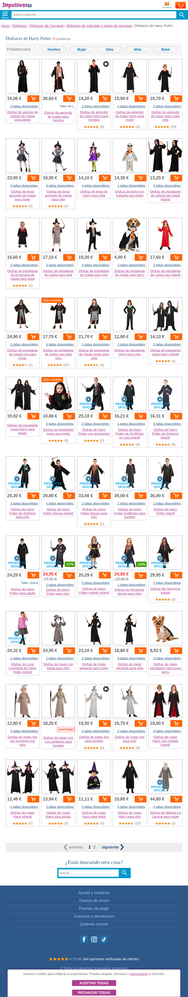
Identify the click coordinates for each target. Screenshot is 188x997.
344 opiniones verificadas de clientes (111, 959)
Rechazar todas (94, 993)
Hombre (53, 49)
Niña (137, 49)
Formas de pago (94, 908)
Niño (110, 49)
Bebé (165, 49)
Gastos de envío (94, 900)
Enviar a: (167, 5)
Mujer (81, 49)
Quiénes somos (94, 924)
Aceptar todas (93, 983)
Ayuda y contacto (94, 892)
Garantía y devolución (94, 916)
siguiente (113, 847)
